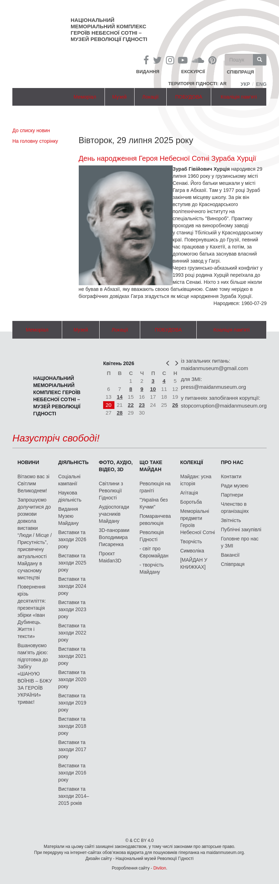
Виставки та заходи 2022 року (72, 633)
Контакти (231, 476)
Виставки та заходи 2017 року (72, 749)
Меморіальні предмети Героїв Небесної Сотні (197, 521)
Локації (150, 97)
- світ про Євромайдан (154, 552)
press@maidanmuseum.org (213, 387)
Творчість (191, 541)
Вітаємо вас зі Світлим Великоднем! (33, 483)
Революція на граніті (155, 487)
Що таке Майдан (151, 465)
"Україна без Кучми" (154, 503)
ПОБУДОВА (188, 97)
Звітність (231, 520)
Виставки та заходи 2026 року (72, 539)
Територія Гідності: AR (197, 83)
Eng (261, 84)
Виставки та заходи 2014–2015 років (73, 796)
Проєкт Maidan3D (110, 557)
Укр (245, 84)
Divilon (159, 868)
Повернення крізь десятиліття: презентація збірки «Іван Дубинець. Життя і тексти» (31, 611)
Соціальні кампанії (69, 480)
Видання (148, 71)
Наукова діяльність (70, 496)
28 (120, 413)
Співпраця (232, 564)
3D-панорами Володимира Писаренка (114, 537)
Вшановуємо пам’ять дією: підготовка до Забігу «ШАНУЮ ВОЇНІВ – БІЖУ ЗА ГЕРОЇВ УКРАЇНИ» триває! (34, 674)
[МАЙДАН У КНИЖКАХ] (193, 563)
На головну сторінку (35, 141)
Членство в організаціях (235, 507)
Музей (119, 97)
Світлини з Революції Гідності (111, 490)
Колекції (191, 462)
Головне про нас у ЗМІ (240, 542)
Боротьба (191, 502)
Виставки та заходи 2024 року (72, 586)
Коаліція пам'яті (239, 97)
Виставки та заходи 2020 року (72, 679)
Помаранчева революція (155, 519)
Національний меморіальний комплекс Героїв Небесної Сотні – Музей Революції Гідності (109, 29)
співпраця (240, 72)
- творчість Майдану (152, 568)
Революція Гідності (152, 535)
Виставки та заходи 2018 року (72, 726)
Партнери (232, 495)
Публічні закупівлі (241, 529)
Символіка (192, 551)
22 (131, 405)
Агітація (189, 493)
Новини (28, 462)
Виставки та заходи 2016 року (72, 773)
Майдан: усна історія (195, 480)
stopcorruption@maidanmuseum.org (224, 406)
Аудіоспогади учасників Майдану (114, 514)
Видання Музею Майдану (68, 516)
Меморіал (84, 97)
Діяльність (73, 462)
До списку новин (31, 130)
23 (142, 405)
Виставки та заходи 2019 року (72, 703)
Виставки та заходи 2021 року (72, 656)
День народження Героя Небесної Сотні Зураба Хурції (167, 158)
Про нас (232, 462)
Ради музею (234, 485)
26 (175, 405)
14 (120, 397)
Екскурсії (193, 71)
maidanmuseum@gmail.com (214, 368)
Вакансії (230, 555)
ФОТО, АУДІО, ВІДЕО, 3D (116, 465)
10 (153, 389)
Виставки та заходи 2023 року (72, 609)
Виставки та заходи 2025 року (72, 563)
